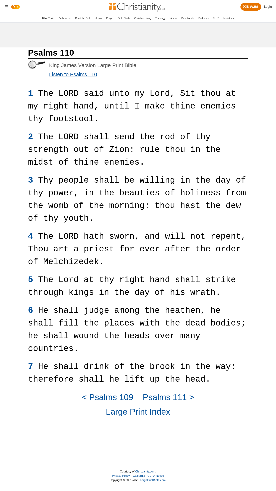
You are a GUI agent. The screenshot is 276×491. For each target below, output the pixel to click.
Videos (173, 18)
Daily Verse (64, 18)
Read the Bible (83, 18)
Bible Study (124, 18)
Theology (160, 18)
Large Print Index (138, 411)
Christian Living (142, 18)
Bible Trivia (48, 18)
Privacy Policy (121, 475)
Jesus (98, 18)
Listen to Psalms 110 (73, 74)
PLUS (216, 18)
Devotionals (187, 18)
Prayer (109, 18)
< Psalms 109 (107, 397)
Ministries (228, 18)
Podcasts (203, 18)
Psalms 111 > (168, 397)
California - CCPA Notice (148, 475)
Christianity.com (145, 471)
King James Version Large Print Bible (92, 65)
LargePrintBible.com (153, 480)
